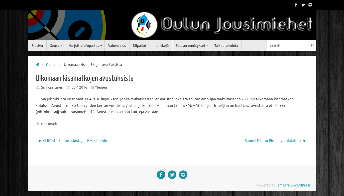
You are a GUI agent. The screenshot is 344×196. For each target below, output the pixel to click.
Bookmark (49, 124)
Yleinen (52, 65)
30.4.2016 (79, 87)
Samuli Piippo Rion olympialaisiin (275, 140)
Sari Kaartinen (52, 87)
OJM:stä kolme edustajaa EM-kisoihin (72, 140)
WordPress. (302, 185)
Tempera (283, 185)
